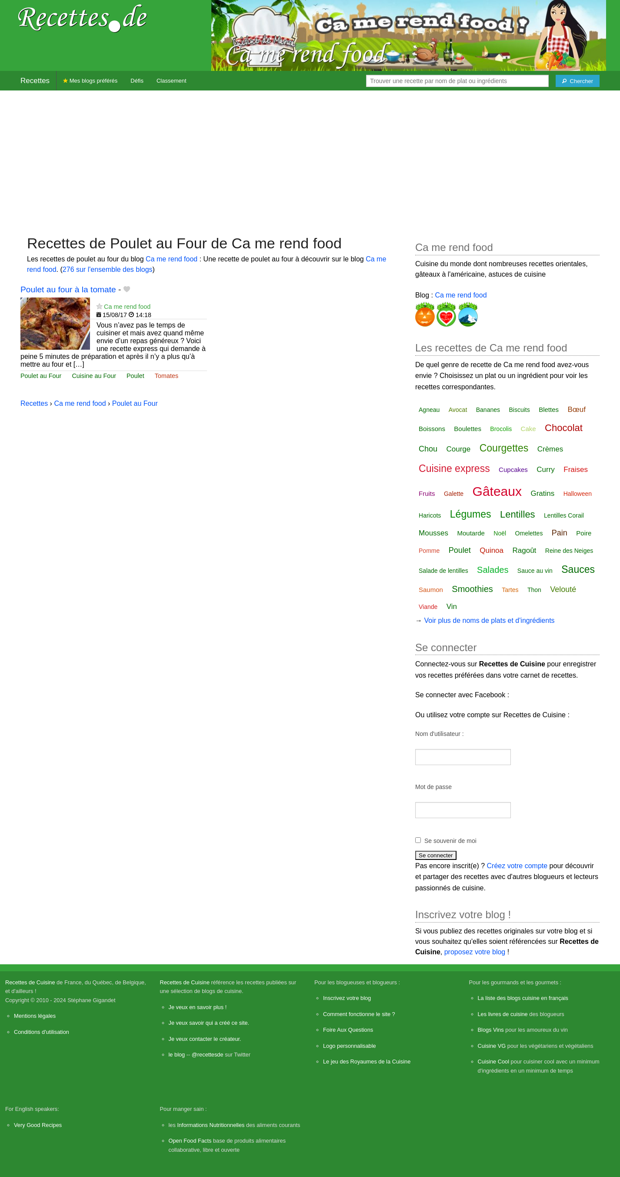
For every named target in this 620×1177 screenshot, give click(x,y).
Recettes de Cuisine (30, 982)
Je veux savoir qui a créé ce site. (209, 1023)
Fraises (575, 469)
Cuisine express (454, 468)
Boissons (432, 428)
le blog (177, 1054)
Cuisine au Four (94, 375)
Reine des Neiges (569, 550)
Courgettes (504, 448)
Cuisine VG (492, 1046)
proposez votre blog (475, 952)
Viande (428, 606)
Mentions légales (35, 1016)
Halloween (577, 493)
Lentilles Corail (564, 515)
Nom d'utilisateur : (439, 733)
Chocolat (564, 427)
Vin (452, 606)
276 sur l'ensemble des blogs (108, 269)
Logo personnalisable (349, 1046)
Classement (172, 80)
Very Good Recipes (38, 1125)
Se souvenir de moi (450, 840)
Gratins (542, 493)
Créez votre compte (517, 865)
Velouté (563, 589)
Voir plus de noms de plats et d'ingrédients (489, 620)
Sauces (578, 569)
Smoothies (472, 589)
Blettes (549, 409)
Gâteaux (497, 491)
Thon (534, 589)
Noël (499, 533)
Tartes (510, 589)
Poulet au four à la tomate (68, 289)
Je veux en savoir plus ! (198, 1007)
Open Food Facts (190, 1140)
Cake (528, 428)
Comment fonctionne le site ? (359, 1014)
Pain (559, 532)
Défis (136, 80)
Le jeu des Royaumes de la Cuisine (366, 1061)
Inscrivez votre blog (347, 998)
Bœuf (576, 409)
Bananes (488, 409)
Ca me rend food (171, 259)
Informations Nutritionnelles (210, 1125)
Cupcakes (513, 469)
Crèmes (550, 449)
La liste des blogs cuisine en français (523, 998)
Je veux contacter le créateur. (205, 1039)
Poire (583, 533)
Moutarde (471, 533)
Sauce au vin (535, 570)
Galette (453, 493)
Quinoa (491, 550)
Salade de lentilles (443, 570)
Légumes (470, 514)
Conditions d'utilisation (41, 1032)
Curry (546, 469)
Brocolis (501, 428)
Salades (492, 570)
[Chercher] (578, 81)
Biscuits (519, 409)
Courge (459, 449)
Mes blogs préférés (90, 80)
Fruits (427, 493)
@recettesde (207, 1054)
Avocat (458, 409)
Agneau (429, 409)
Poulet (135, 375)
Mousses (433, 533)
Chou (428, 449)
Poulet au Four (40, 375)
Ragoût (524, 550)
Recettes (35, 81)
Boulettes (467, 428)
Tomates (166, 375)
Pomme (429, 550)
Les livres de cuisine (503, 1014)
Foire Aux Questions (348, 1030)
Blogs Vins (491, 1030)
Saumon (431, 589)
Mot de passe (433, 786)
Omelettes (529, 533)
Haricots (430, 515)
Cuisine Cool (494, 1061)
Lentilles (517, 514)
